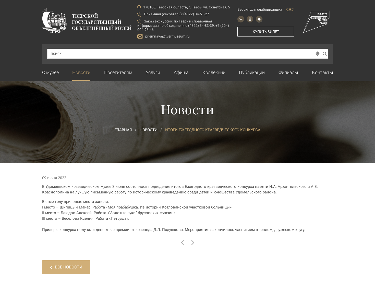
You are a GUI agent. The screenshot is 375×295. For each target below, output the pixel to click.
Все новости (66, 267)
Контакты (322, 72)
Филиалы (288, 72)
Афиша (181, 72)
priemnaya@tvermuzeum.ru (163, 36)
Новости (81, 72)
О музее (50, 72)
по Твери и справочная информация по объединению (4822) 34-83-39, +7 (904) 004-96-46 (183, 25)
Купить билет (266, 32)
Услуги (153, 72)
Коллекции (213, 72)
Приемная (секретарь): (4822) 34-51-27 (176, 14)
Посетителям (118, 72)
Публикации (252, 72)
